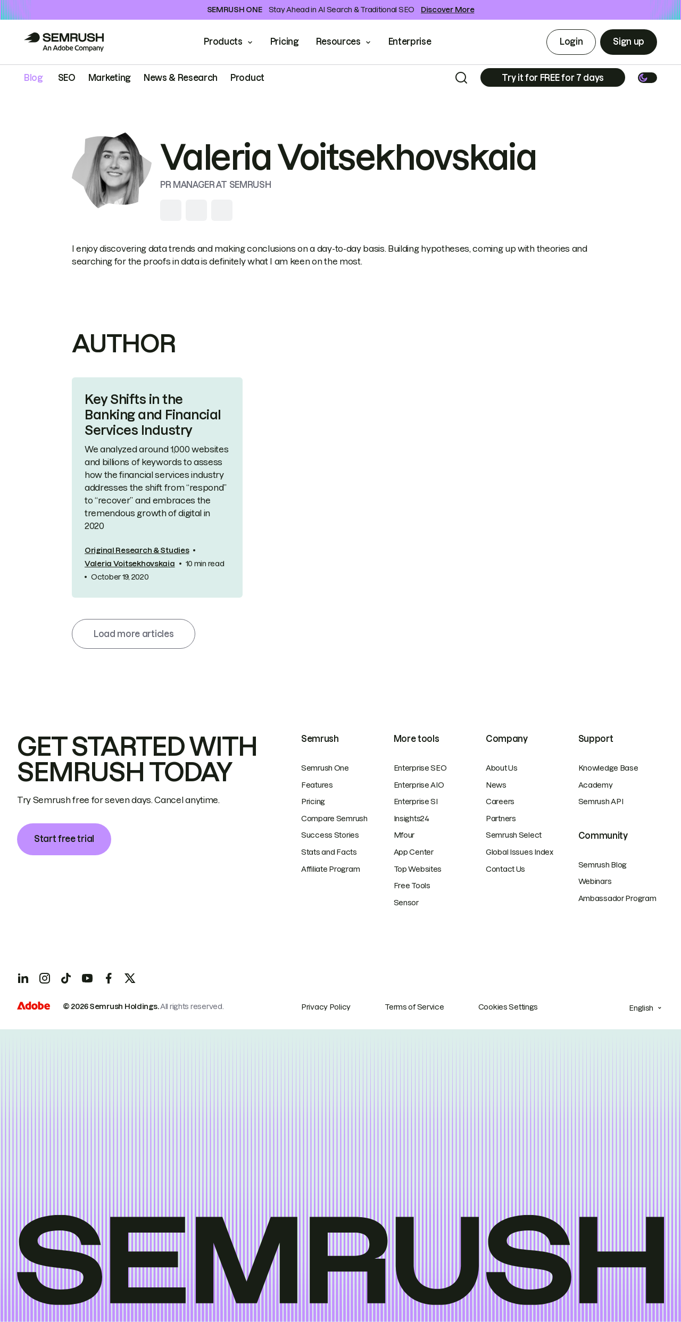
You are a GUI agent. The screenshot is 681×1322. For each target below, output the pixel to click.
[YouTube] (87, 978)
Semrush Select (514, 835)
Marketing (109, 77)
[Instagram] (44, 978)
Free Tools (412, 885)
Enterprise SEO (420, 768)
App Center (414, 852)
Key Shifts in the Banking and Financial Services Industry (153, 414)
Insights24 (411, 818)
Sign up (628, 41)
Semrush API (601, 801)
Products (223, 41)
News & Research (181, 77)
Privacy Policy (326, 1007)
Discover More (447, 9)
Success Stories (330, 835)
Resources (338, 41)
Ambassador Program (617, 898)
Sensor (406, 902)
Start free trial (64, 839)
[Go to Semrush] (64, 42)
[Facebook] (108, 978)
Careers (500, 801)
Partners (501, 818)
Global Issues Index (519, 852)
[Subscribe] (552, 77)
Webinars (595, 881)
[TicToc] (66, 978)
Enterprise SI (416, 801)
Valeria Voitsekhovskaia (130, 563)
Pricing (284, 41)
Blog (33, 77)
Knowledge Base (608, 768)
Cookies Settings (508, 1007)
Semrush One (325, 768)
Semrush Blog (602, 865)
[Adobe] (33, 1007)
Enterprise (417, 41)
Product (247, 77)
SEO (67, 77)
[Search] (461, 77)
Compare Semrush (334, 818)
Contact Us (505, 869)
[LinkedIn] (23, 978)
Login (571, 41)
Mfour (404, 835)
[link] (157, 487)
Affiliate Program (330, 869)
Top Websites (418, 869)
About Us (502, 768)
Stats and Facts (329, 852)
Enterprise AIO (419, 785)
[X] (129, 978)
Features (317, 785)
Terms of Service (414, 1007)
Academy (595, 785)
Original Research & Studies (137, 550)
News (496, 785)
